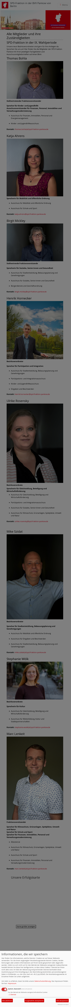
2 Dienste (12, 994)
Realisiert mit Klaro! (63, 1004)
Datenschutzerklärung (42, 981)
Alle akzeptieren (62, 1001)
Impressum (12, 983)
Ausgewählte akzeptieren (34, 1001)
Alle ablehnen (7, 1001)
